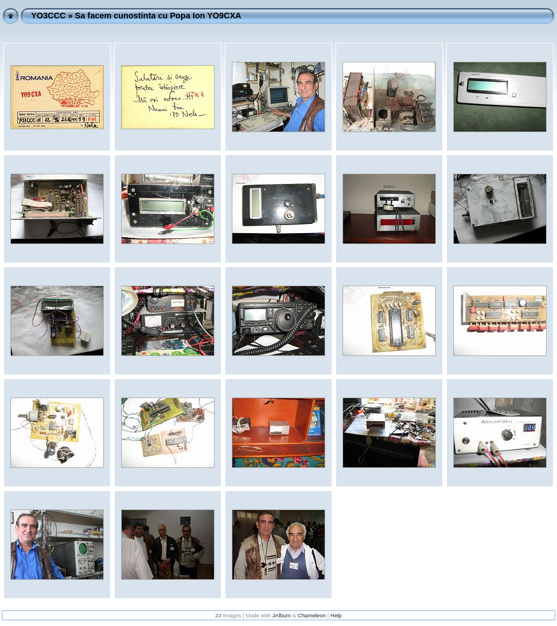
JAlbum (281, 615)
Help (336, 615)
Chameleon (312, 615)
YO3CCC (48, 15)
